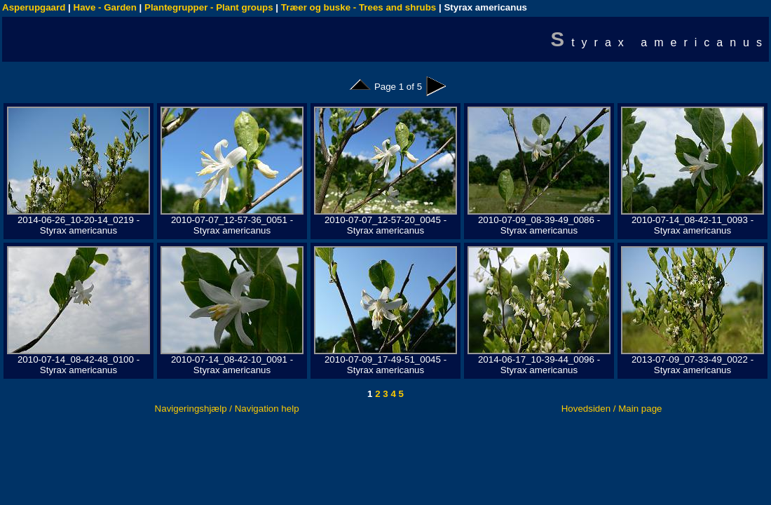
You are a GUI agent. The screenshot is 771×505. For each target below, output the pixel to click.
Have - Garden (105, 7)
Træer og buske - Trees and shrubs (358, 7)
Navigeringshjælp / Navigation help (227, 408)
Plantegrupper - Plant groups (208, 7)
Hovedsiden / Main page (611, 408)
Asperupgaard (33, 7)
